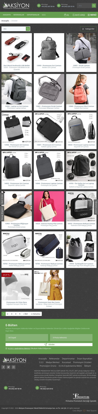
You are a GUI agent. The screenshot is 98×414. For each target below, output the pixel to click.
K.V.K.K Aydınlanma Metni (70, 366)
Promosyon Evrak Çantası (81, 67)
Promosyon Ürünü (47, 366)
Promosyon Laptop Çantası (16, 108)
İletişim (88, 366)
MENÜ (92, 15)
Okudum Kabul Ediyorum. (29, 348)
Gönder (49, 344)
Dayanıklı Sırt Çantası (81, 147)
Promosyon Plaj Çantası (49, 225)
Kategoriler (88, 29)
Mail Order (2, 198)
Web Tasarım (92, 411)
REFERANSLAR (19, 15)
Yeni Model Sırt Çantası (17, 147)
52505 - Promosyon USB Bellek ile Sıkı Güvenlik (17, 68)
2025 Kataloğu (96, 207)
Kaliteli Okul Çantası (81, 108)
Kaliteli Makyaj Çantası (16, 266)
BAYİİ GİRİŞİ (79, 15)
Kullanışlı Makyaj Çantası (48, 266)
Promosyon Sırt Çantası (49, 185)
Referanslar (54, 358)
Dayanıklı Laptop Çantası (16, 185)
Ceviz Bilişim (77, 411)
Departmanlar (68, 358)
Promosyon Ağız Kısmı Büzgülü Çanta (81, 266)
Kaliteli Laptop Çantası (49, 147)
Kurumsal (66, 362)
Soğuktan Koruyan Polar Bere (17, 304)
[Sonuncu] (35, 314)
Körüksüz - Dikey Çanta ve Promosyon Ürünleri (49, 305)
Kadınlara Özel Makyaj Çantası (81, 225)
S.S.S (43, 15)
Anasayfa (5, 21)
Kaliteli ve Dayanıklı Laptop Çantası (81, 187)
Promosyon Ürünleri (82, 362)
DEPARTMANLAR (33, 15)
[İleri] (25, 314)
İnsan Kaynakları (85, 358)
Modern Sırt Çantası (49, 67)
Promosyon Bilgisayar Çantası (49, 108)
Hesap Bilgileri (2, 213)
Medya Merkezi (52, 362)
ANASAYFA (7, 15)
